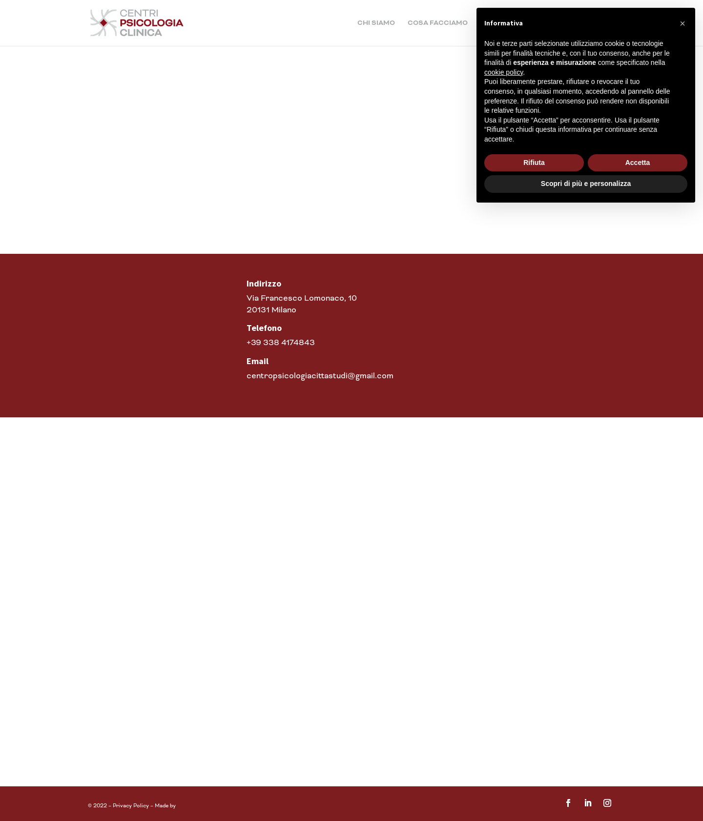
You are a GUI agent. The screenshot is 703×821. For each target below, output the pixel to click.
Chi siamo (376, 23)
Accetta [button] (637, 162)
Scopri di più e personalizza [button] (586, 183)
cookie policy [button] (503, 72)
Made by (166, 805)
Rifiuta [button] (534, 162)
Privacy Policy (131, 805)
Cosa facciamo (438, 23)
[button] (682, 23)
